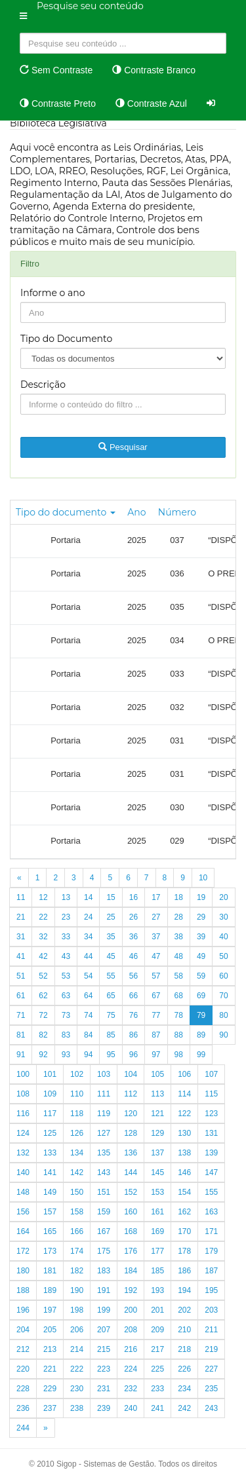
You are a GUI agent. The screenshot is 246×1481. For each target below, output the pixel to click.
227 (211, 1369)
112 (130, 1093)
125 (49, 1133)
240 (130, 1408)
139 (211, 1152)
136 (130, 1152)
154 (184, 1192)
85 (110, 1035)
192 (130, 1290)
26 (133, 917)
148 (23, 1192)
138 (184, 1152)
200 (130, 1310)
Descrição (43, 384)
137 (157, 1152)
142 (76, 1172)
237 (49, 1408)
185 (157, 1270)
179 (211, 1251)
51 (20, 976)
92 (43, 1054)
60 (223, 976)
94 (88, 1054)
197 (49, 1310)
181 (49, 1270)
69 (201, 995)
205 (49, 1329)
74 (88, 1015)
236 (23, 1408)
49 (201, 956)
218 (184, 1349)
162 (184, 1211)
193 (157, 1290)
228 (23, 1388)
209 (157, 1329)
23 (66, 917)
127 (103, 1133)
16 (133, 897)
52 (43, 976)
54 (88, 976)
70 (223, 995)
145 (157, 1172)
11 (20, 897)
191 (103, 1290)
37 (156, 936)
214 (76, 1349)
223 (103, 1369)
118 (76, 1113)
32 (43, 936)
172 (23, 1251)
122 (184, 1113)
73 (66, 1015)
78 (178, 1015)
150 (76, 1192)
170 (184, 1231)
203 (211, 1310)
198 (76, 1310)
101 (49, 1074)
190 (76, 1290)
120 (130, 1113)
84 (88, 1035)
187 (211, 1270)
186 (184, 1270)
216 (130, 1349)
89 (201, 1035)
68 (178, 995)
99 (201, 1054)
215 (103, 1349)
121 (157, 1113)
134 (76, 1152)
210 (184, 1329)
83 (66, 1035)
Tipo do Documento (66, 339)
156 (23, 1211)
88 (178, 1035)
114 (184, 1093)
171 (211, 1231)
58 (178, 976)
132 (23, 1152)
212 (23, 1349)
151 (103, 1192)
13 (66, 897)
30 (223, 917)
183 (103, 1270)
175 (103, 1251)
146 (184, 1172)
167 (103, 1231)
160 (130, 1211)
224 (130, 1369)
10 (203, 877)
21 (20, 917)
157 (49, 1211)
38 (178, 936)
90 (223, 1035)
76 (133, 1015)
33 (66, 936)
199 (103, 1310)
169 (157, 1231)
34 (88, 936)
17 (156, 897)
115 (211, 1093)
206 (76, 1329)
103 (103, 1074)
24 (88, 917)
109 (49, 1093)
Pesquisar (122, 447)
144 (130, 1172)
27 (156, 917)
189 (49, 1290)
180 (23, 1270)
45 (110, 956)
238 (76, 1408)
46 (133, 956)
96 (133, 1054)
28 (178, 917)
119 (103, 1113)
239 (103, 1408)
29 (201, 917)
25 (110, 917)
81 (20, 1035)
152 (130, 1192)
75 (110, 1015)
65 (110, 995)
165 (49, 1231)
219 (211, 1349)
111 (103, 1093)
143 (103, 1172)
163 (211, 1211)
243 (211, 1408)
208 (130, 1329)
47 (156, 956)
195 (211, 1290)
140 (23, 1172)
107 (211, 1074)
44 (88, 956)
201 (157, 1310)
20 (223, 897)
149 (49, 1192)
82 (43, 1035)
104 (130, 1074)
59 (201, 976)
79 (201, 1015)
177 (157, 1251)
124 (23, 1133)
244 (23, 1428)
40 (223, 936)
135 (103, 1152)
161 (157, 1211)
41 (20, 956)
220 (23, 1369)
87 (156, 1035)
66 (133, 995)
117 (49, 1113)
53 (66, 976)
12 (43, 897)
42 (43, 956)
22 (43, 917)
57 (156, 976)
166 (76, 1231)
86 (133, 1035)
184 (130, 1270)
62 (43, 995)
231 (103, 1388)
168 (130, 1231)
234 (184, 1388)
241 (157, 1408)
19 (201, 897)
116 (23, 1113)
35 (110, 936)
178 (184, 1251)
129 (157, 1133)
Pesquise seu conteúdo (90, 6)
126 (76, 1133)
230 (76, 1388)
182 (76, 1270)
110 (76, 1093)
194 (184, 1290)
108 (23, 1093)
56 (133, 976)
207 (103, 1329)
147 (211, 1172)
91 (20, 1054)
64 (88, 995)
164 (23, 1231)
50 (223, 956)
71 (20, 1015)
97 (156, 1054)
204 (23, 1329)
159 (103, 1211)
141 (49, 1172)
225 (157, 1369)
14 (88, 897)
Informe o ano (52, 293)
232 (130, 1388)
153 (157, 1192)
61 (20, 995)
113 (157, 1093)
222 (76, 1369)
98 (178, 1054)
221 (49, 1369)
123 (211, 1113)
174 (76, 1251)
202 (184, 1310)
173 (49, 1251)
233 (157, 1388)
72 (43, 1015)
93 (66, 1054)
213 (49, 1349)
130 (184, 1133)
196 (23, 1310)
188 (23, 1290)
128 (130, 1133)
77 (156, 1015)
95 (110, 1054)
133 (49, 1152)
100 (23, 1074)
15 (110, 897)
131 (211, 1133)
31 (20, 936)
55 (110, 976)
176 (130, 1251)
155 (211, 1192)
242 (184, 1408)
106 (184, 1074)
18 (178, 897)
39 (201, 936)
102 (76, 1074)
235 (211, 1388)
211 (211, 1329)
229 (49, 1388)
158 (76, 1211)
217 (157, 1349)
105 (157, 1074)
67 (156, 995)
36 (133, 936)
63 (66, 995)
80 (223, 1015)
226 (184, 1369)
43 (66, 956)
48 (178, 956)
